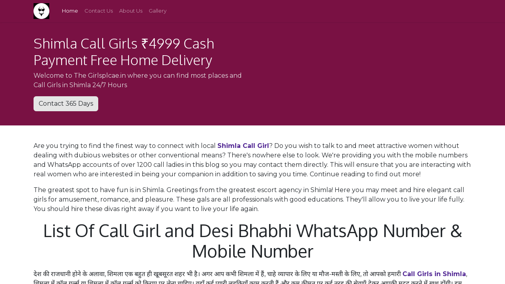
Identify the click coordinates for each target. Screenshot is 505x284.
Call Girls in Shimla (434, 274)
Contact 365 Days (66, 103)
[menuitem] (70, 11)
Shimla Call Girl (243, 145)
